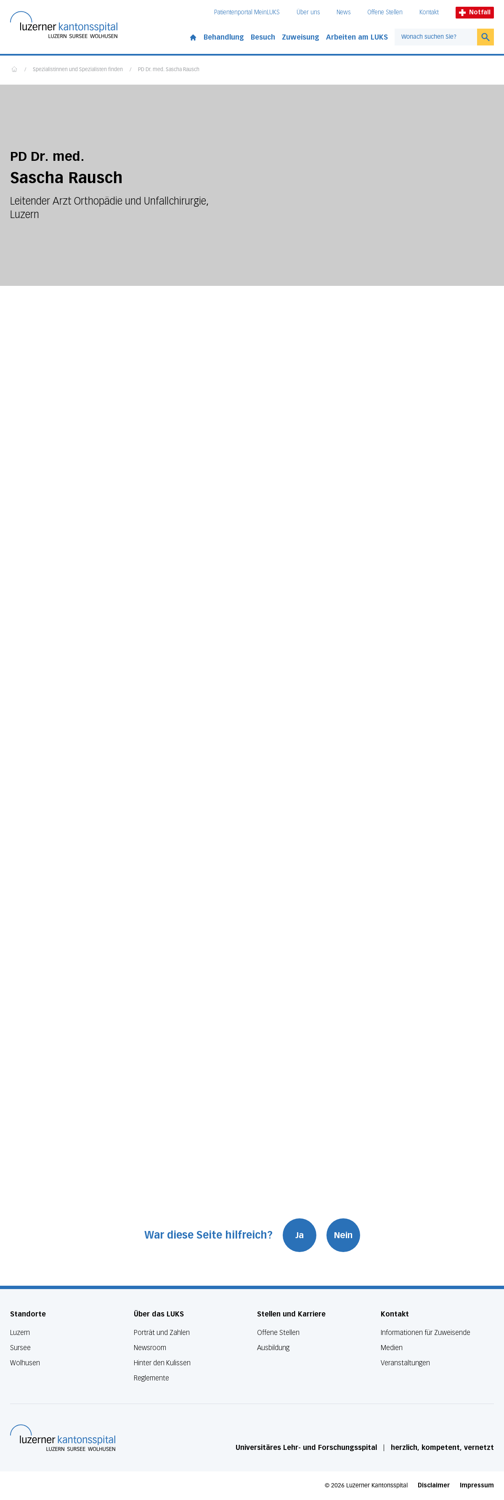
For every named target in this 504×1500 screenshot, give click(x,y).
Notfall (475, 12)
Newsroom (150, 1348)
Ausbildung (273, 1348)
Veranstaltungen (405, 1363)
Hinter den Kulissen (162, 1363)
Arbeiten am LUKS (357, 37)
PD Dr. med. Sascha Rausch (168, 69)
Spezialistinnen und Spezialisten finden (78, 69)
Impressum (477, 1485)
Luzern (20, 1333)
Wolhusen (25, 1363)
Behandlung (224, 37)
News (343, 12)
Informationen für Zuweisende (425, 1333)
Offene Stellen (385, 12)
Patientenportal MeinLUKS (247, 12)
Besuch (263, 37)
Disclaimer (434, 1485)
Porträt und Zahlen (162, 1333)
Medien (392, 1348)
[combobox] (436, 37)
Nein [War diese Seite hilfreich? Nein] (343, 1235)
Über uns (308, 12)
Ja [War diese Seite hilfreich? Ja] (299, 1235)
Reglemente (151, 1378)
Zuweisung (300, 37)
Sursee (20, 1348)
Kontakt (429, 12)
